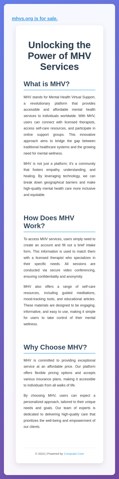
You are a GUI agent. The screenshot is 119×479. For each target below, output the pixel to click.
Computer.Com (74, 453)
